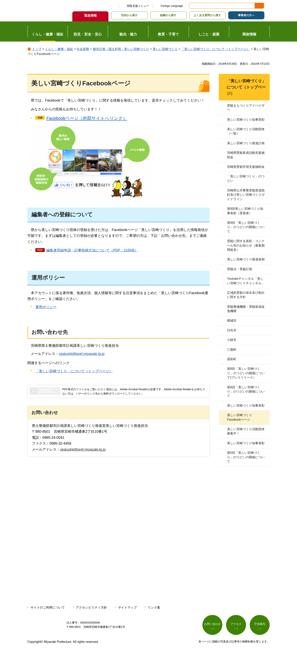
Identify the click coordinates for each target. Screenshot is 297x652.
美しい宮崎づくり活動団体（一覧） (246, 131)
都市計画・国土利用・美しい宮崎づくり (121, 49)
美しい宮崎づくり (165, 49)
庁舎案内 (259, 624)
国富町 (231, 359)
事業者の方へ (246, 15)
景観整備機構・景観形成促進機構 (246, 309)
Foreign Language (172, 5)
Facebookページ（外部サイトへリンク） (86, 118)
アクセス (236, 624)
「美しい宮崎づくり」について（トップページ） (215, 49)
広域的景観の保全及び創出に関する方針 (246, 295)
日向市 (231, 330)
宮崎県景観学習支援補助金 (246, 166)
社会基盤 (83, 49)
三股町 (231, 349)
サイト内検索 (192, 5)
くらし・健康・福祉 (59, 49)
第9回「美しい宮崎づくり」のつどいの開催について (246, 227)
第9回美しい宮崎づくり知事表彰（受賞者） (245, 211)
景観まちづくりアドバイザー (246, 107)
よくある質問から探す (207, 15)
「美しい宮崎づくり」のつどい (246, 178)
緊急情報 (90, 15)
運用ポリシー (45, 307)
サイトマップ (127, 607)
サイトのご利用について (47, 607)
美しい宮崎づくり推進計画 (246, 143)
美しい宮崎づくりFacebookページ (239, 417)
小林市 (231, 339)
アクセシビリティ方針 (91, 607)
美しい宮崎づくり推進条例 (246, 259)
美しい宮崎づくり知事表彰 (246, 119)
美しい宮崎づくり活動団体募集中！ (246, 431)
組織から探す (168, 15)
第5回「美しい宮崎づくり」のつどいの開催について (246, 457)
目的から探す (129, 15)
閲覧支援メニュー (138, 5)
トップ (36, 49)
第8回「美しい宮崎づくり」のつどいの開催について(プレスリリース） (246, 373)
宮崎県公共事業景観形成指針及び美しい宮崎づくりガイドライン (246, 195)
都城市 (231, 320)
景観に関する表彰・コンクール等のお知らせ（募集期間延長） (246, 245)
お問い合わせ (212, 624)
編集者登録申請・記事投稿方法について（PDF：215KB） (92, 250)
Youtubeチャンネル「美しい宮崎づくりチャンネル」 (246, 281)
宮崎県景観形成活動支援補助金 (246, 155)
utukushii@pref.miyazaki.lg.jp (81, 354)
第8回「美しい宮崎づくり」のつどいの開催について (246, 392)
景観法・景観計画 (239, 269)
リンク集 (154, 607)
